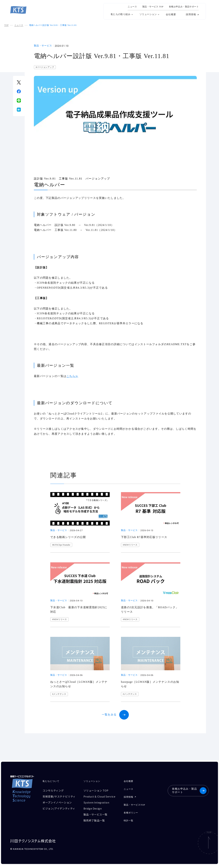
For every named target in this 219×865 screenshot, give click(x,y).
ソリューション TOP (95, 790)
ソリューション (148, 14)
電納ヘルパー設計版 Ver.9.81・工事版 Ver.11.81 (53, 25)
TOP (6, 25)
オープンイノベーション (57, 802)
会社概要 (171, 14)
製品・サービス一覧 (95, 814)
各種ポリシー (131, 812)
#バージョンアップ (45, 67)
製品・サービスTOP (134, 805)
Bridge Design (92, 808)
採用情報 (191, 14)
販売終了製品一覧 (94, 820)
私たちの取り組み (120, 14)
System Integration (96, 802)
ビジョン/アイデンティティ (59, 808)
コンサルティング (53, 790)
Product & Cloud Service (99, 796)
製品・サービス (43, 46)
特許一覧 (128, 820)
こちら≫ (72, 376)
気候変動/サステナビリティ (59, 796)
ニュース (132, 6)
